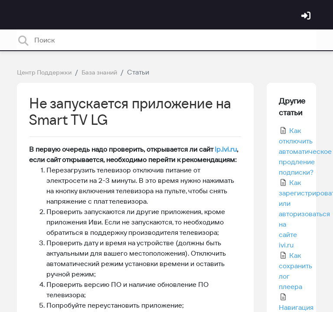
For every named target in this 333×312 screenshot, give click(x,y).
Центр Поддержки (44, 72)
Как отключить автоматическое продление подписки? (305, 151)
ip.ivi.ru (226, 149)
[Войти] (307, 16)
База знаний (99, 72)
